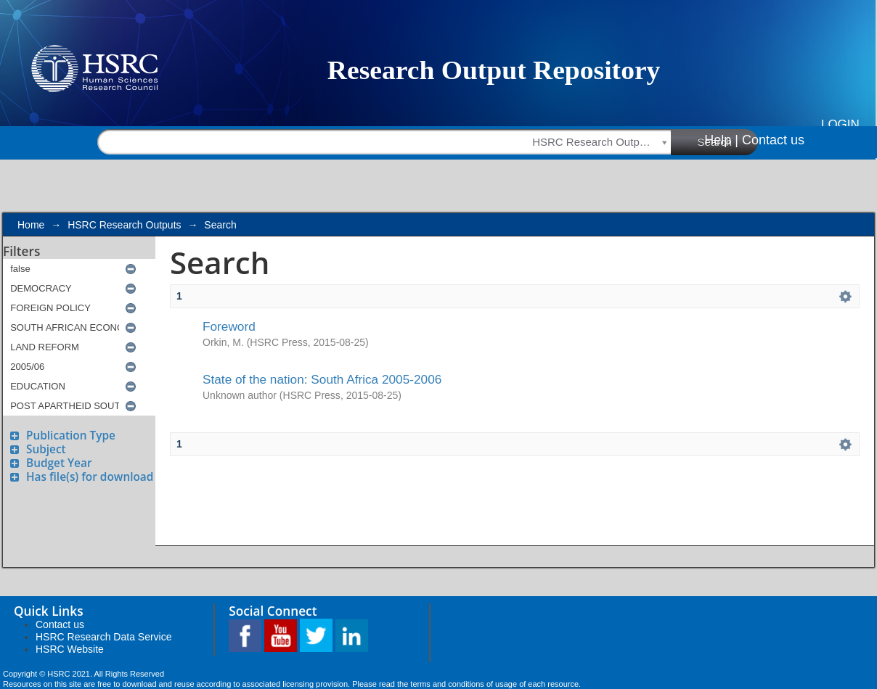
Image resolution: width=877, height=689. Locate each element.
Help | (721, 140)
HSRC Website (70, 649)
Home (30, 225)
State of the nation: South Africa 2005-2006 (322, 379)
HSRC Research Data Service (104, 637)
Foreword (229, 326)
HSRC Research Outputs (124, 225)
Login (840, 124)
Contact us (773, 140)
